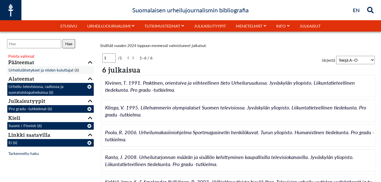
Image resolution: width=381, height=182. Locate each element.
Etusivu (68, 26)
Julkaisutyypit (210, 26)
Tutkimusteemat (162, 26)
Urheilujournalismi (109, 26)
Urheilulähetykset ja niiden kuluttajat (41, 69)
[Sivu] (109, 57)
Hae (68, 43)
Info (281, 26)
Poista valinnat (21, 56)
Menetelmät (249, 26)
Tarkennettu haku (23, 153)
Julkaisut (310, 26)
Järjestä (328, 60)
